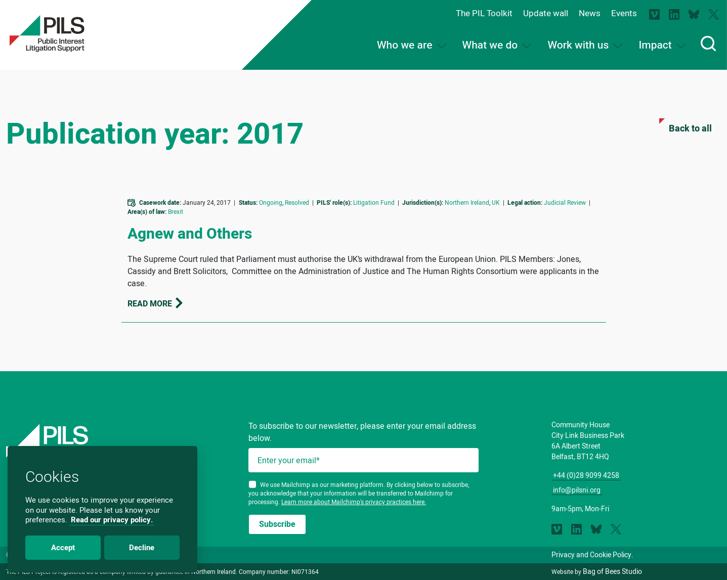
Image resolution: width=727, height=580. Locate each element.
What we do (497, 45)
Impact (662, 45)
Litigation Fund (374, 202)
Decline (141, 547)
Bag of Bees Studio (612, 571)
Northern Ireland (467, 202)
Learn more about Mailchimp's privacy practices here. (353, 502)
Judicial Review (565, 202)
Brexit (175, 211)
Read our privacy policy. (112, 519)
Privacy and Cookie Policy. (592, 555)
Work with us (584, 45)
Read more (155, 303)
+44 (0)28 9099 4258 (586, 475)
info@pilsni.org (577, 490)
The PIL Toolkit (484, 13)
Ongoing (270, 202)
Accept (63, 547)
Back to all (685, 126)
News (590, 13)
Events (624, 13)
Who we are (411, 45)
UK (496, 202)
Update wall (545, 13)
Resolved (297, 202)
